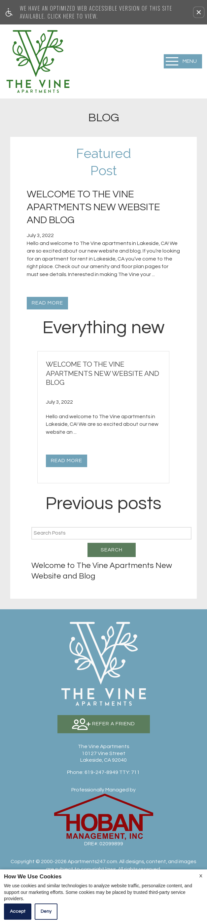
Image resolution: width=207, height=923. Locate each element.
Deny (46, 911)
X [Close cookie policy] (200, 876)
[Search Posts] (111, 533)
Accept (17, 911)
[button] (198, 12)
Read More (47, 302)
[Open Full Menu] (183, 61)
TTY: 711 (103, 772)
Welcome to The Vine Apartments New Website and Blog (101, 570)
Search (111, 549)
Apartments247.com (92, 861)
